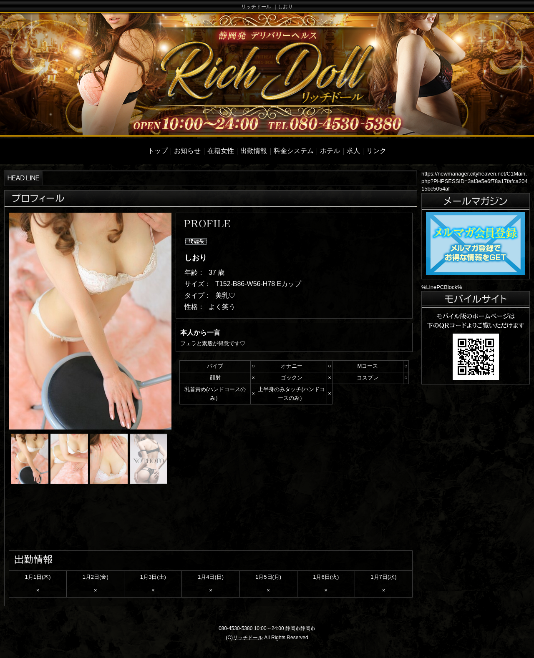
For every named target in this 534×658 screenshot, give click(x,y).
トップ (158, 150)
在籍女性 (220, 150)
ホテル (330, 150)
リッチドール (248, 637)
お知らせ (187, 150)
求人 (353, 150)
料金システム (294, 150)
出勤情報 (253, 150)
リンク (376, 150)
